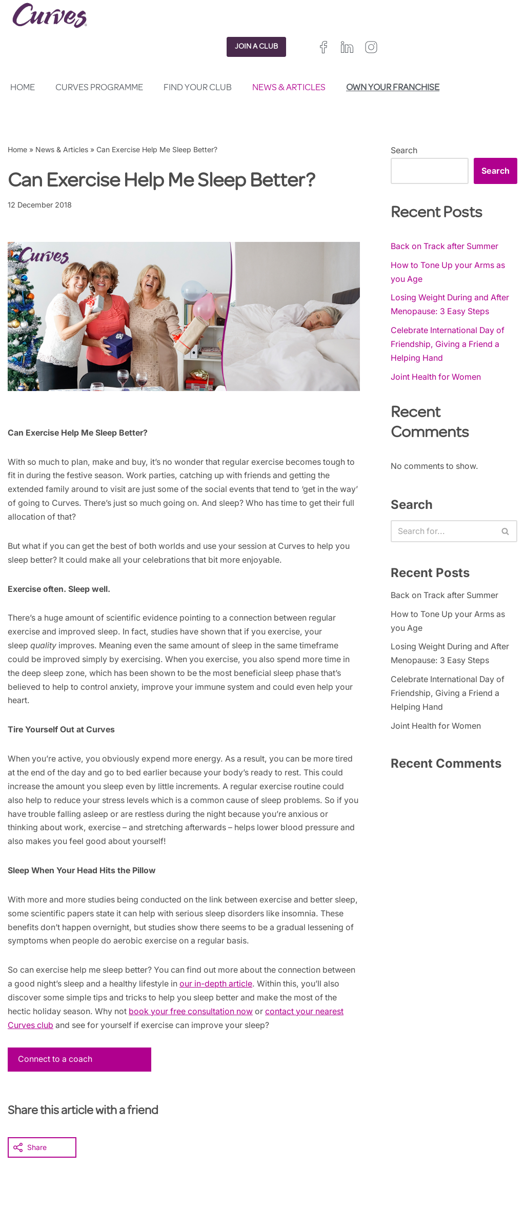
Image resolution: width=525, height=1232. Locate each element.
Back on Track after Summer (445, 246)
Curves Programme (99, 88)
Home (22, 88)
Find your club (198, 88)
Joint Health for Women (436, 378)
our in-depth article (256, 989)
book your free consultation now (241, 1017)
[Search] (442, 533)
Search (404, 150)
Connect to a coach (56, 1065)
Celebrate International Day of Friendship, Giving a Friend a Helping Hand (449, 345)
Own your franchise (392, 88)
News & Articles (289, 88)
